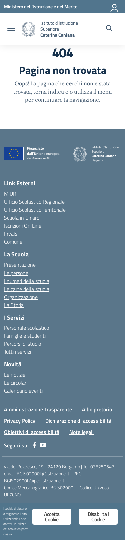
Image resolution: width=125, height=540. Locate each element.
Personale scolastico (26, 328)
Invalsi (11, 234)
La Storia (14, 305)
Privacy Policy (19, 421)
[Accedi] (114, 6)
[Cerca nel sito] (109, 29)
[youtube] (43, 445)
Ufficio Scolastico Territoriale (35, 210)
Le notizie (14, 375)
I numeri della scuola (26, 281)
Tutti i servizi (17, 352)
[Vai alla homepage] (28, 29)
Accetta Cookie (51, 516)
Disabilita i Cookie (98, 516)
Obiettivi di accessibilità (31, 432)
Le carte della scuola (26, 289)
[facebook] (34, 445)
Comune (13, 242)
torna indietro (50, 91)
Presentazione (20, 265)
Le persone (16, 273)
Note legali (81, 432)
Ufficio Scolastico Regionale (34, 202)
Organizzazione (21, 297)
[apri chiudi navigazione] (11, 29)
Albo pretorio (97, 409)
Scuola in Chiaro (21, 218)
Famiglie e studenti (25, 336)
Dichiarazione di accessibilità (78, 421)
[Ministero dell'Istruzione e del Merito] (40, 6)
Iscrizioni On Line (22, 226)
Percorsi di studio (22, 344)
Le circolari (15, 383)
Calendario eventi (23, 391)
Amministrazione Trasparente (38, 409)
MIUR (10, 194)
